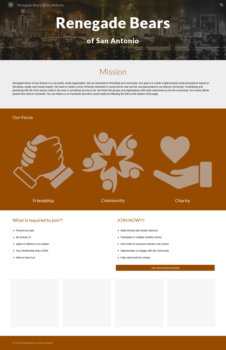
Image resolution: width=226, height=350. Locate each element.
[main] (113, 30)
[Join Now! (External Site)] (165, 268)
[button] (222, 5)
